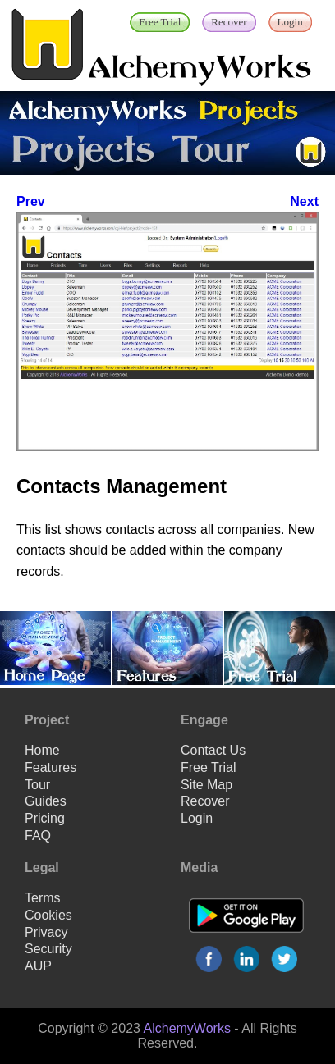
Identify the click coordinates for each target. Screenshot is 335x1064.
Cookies (48, 915)
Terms (43, 898)
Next (304, 201)
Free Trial (208, 767)
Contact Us (213, 750)
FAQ (38, 836)
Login (197, 818)
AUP (38, 966)
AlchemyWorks (187, 1028)
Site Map (206, 785)
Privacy (46, 932)
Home (42, 750)
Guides (46, 801)
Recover (205, 801)
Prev (30, 201)
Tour (37, 785)
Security (48, 949)
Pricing (45, 818)
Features (50, 767)
